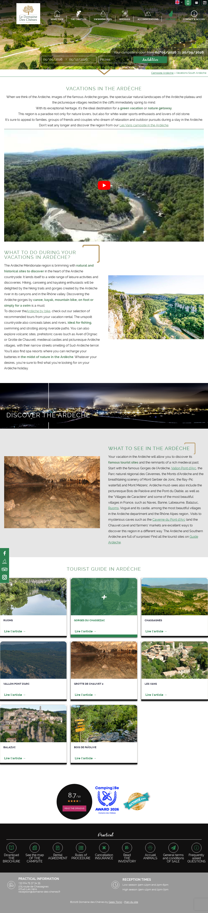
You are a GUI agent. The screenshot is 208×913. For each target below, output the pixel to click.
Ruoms (113, 508)
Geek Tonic (115, 902)
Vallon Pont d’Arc (183, 468)
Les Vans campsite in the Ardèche (144, 125)
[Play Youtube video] (104, 185)
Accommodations (148, 19)
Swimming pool (103, 19)
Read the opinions (74, 808)
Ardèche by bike (38, 311)
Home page (57, 19)
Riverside (124, 19)
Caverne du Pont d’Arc (168, 519)
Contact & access (194, 19)
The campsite (79, 19)
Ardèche (171, 19)
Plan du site (131, 902)
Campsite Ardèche (162, 72)
